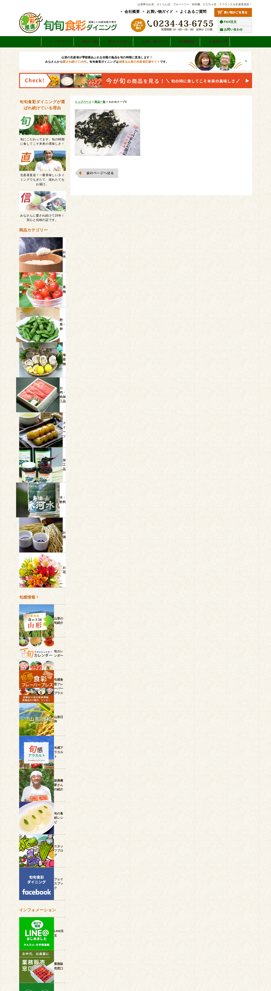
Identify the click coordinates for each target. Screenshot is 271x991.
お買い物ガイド (159, 12)
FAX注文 (230, 22)
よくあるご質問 (193, 12)
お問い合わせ (233, 29)
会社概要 (132, 12)
